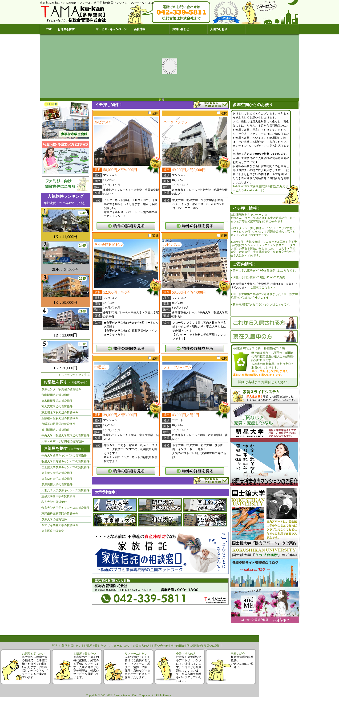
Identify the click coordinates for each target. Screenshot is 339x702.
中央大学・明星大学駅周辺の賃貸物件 (65, 435)
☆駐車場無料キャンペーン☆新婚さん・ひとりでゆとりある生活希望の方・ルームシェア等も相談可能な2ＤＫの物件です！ (262, 218)
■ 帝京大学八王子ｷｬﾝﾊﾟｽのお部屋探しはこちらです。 (264, 270)
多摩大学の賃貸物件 (54, 519)
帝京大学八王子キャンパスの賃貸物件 (65, 507)
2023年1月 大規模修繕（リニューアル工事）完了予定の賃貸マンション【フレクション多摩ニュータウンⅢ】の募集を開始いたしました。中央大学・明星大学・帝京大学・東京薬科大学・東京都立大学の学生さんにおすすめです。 (263, 248)
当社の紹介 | (178, 645)
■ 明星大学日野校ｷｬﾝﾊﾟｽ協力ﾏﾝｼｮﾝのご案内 (257, 277)
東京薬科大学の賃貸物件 (57, 478)
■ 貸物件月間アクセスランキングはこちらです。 (261, 304)
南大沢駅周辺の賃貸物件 (57, 406)
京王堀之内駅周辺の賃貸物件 (59, 412)
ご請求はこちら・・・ (264, 287)
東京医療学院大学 (52, 531)
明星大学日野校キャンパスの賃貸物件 (65, 461)
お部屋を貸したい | (96, 645)
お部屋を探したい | (71, 645)
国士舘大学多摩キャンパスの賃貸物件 (65, 467)
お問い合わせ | (161, 645)
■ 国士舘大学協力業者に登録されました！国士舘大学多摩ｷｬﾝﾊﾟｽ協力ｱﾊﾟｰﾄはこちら (264, 295)
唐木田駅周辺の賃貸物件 (57, 400)
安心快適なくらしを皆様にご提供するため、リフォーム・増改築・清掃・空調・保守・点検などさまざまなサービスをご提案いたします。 (137, 667)
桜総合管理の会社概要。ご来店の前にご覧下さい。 (242, 662)
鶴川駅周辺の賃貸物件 (55, 429)
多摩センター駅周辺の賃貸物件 (61, 389)
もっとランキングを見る (74, 375)
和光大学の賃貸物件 (54, 502)
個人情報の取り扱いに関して (205, 645)
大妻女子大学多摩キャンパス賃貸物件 (65, 490)
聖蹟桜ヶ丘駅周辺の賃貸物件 (59, 418)
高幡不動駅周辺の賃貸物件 (58, 424)
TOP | (55, 645)
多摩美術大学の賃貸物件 (57, 484)
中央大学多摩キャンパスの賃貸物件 (64, 455)
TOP (49, 29)
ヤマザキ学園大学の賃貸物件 (59, 525)
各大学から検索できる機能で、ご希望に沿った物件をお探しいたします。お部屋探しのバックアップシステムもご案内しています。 (35, 667)
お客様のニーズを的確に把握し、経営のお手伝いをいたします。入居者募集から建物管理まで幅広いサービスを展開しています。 (86, 667)
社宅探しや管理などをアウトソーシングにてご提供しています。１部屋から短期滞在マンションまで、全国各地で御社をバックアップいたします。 (189, 668)
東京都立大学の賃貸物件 (57, 473)
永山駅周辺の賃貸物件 (55, 395)
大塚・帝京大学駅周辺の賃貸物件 (62, 441)
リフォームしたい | (120, 645)
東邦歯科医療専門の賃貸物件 (59, 513)
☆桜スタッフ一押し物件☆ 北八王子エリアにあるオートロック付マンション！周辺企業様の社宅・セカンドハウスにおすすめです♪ (262, 231)
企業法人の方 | (142, 645)
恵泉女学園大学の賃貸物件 (58, 496)
